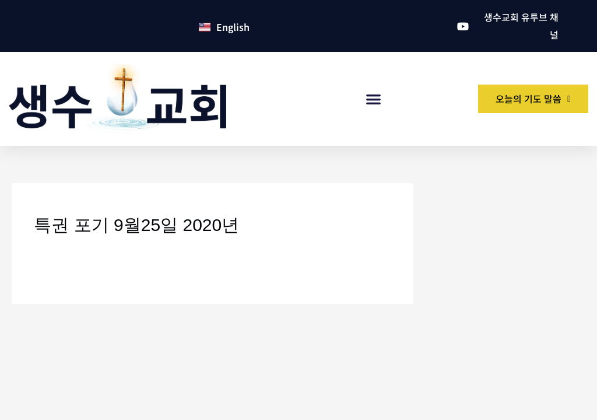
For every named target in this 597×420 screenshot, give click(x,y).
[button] (374, 99)
